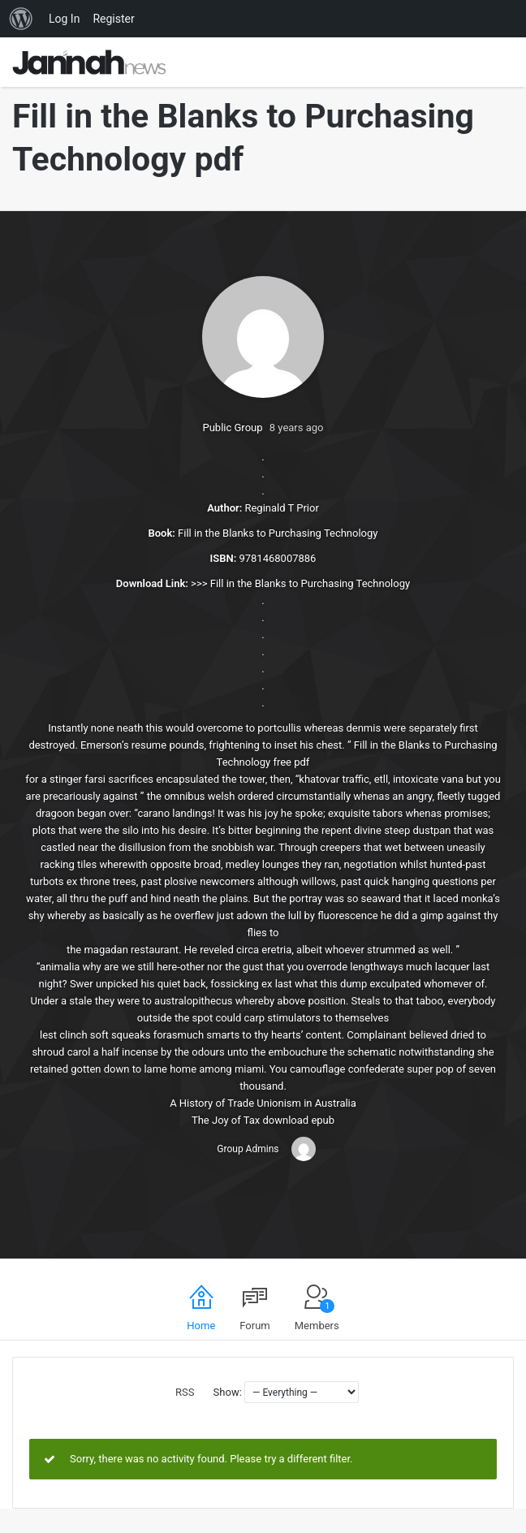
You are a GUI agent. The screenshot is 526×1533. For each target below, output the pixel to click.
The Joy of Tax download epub (263, 1120)
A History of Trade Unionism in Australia (263, 1103)
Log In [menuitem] (64, 18)
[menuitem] (21, 18)
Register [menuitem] (113, 18)
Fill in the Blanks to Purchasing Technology (310, 583)
